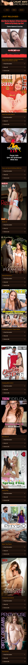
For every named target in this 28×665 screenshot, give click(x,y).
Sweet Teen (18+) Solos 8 (8, 114)
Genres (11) (6, 178)
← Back (6, 9)
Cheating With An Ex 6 (7, 383)
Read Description (8, 63)
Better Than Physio (7, 544)
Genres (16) (6, 392)
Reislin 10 (4, 221)
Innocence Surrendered (8, 597)
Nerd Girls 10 (5, 436)
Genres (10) (6, 285)
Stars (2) (6, 67)
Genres (21, 9)
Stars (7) (6, 120)
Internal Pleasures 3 (7, 275)
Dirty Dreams (5, 651)
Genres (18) (6, 339)
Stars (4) (6, 604)
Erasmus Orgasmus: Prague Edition (11, 329)
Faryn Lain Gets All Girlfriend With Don (12, 168)
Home (14, 9)
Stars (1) (6, 228)
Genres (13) (6, 124)
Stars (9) (6, 389)
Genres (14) (6, 70)
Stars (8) (6, 282)
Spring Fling (5, 490)
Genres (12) (6, 231)
